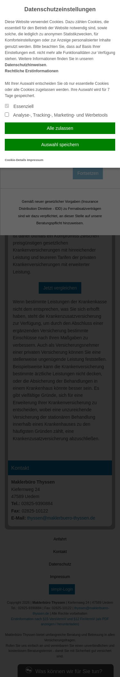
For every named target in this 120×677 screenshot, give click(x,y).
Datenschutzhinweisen (25, 65)
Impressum (35, 160)
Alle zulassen (60, 128)
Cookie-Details (15, 160)
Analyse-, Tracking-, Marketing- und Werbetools (56, 115)
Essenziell (19, 106)
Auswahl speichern (60, 144)
